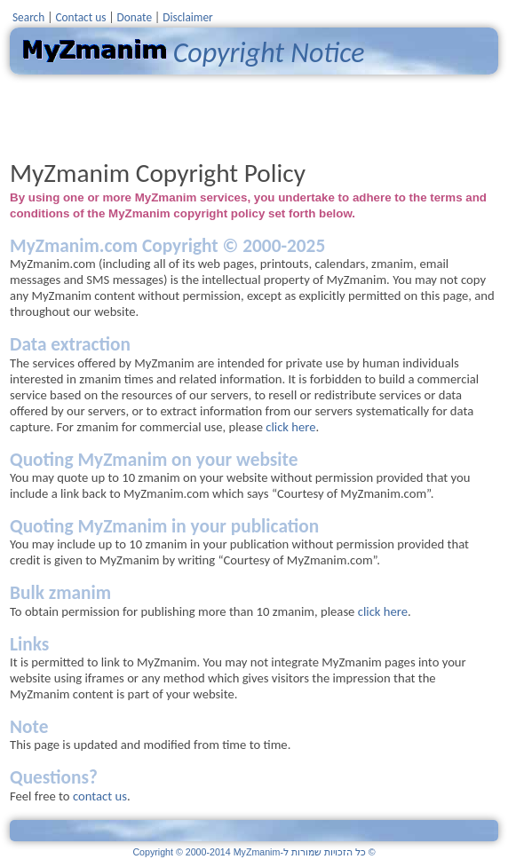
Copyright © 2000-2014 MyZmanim (253, 852)
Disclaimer (188, 17)
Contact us (80, 17)
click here (290, 427)
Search (28, 17)
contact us (100, 796)
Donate (134, 17)
